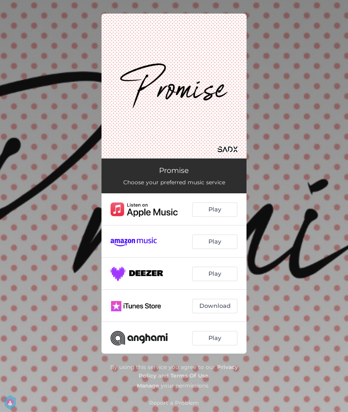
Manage (148, 385)
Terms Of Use (189, 375)
